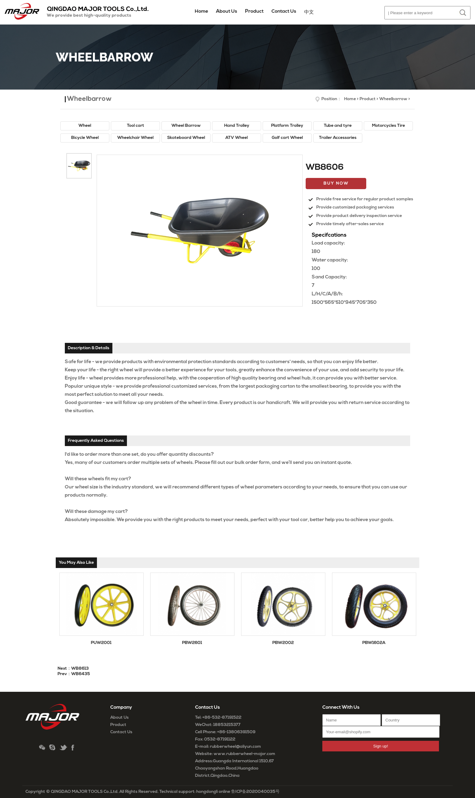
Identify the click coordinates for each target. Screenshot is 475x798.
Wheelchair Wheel (135, 138)
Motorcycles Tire (388, 125)
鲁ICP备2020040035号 (255, 792)
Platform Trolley (287, 125)
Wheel (84, 125)
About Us (119, 717)
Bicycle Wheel (85, 138)
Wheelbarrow (393, 99)
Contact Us (121, 732)
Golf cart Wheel (287, 138)
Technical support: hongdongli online (194, 792)
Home (201, 11)
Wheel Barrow (186, 125)
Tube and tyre (338, 125)
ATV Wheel (236, 138)
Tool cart (135, 125)
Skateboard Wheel (186, 138)
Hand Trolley (236, 125)
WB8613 (80, 668)
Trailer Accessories (338, 138)
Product (368, 99)
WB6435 (80, 674)
